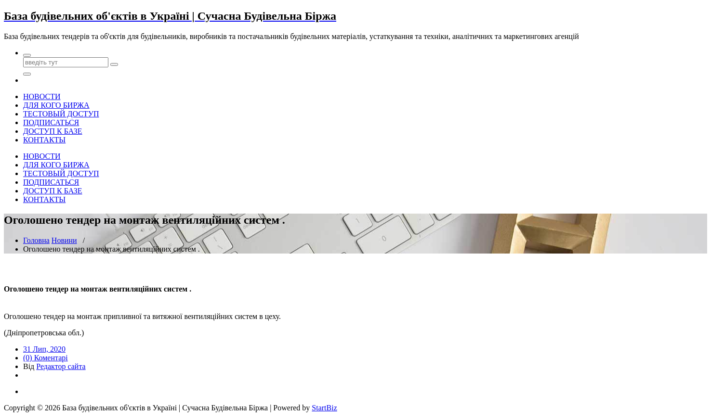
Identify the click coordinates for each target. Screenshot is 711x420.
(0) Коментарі (45, 358)
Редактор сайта (60, 366)
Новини (64, 240)
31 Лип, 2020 (44, 349)
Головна (36, 240)
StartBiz (324, 408)
